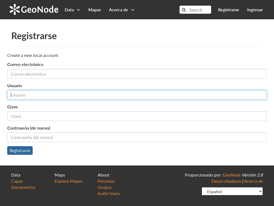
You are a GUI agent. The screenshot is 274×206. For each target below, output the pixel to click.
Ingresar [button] (255, 9)
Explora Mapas (68, 180)
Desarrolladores (226, 180)
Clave (12, 106)
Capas (17, 180)
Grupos (105, 187)
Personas (106, 180)
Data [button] (72, 9)
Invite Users (109, 193)
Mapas (94, 9)
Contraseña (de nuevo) (28, 127)
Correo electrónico (25, 64)
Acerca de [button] (122, 9)
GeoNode (34, 8)
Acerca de (253, 180)
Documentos (23, 187)
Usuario (14, 85)
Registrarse (228, 9)
